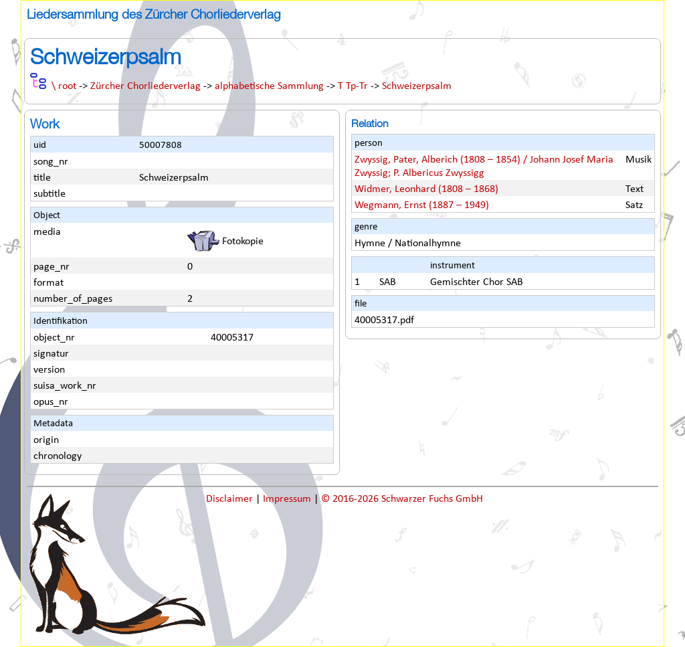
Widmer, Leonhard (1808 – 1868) (426, 189)
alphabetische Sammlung (269, 86)
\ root (64, 86)
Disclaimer (231, 499)
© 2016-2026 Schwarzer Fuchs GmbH (402, 499)
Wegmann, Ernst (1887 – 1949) (422, 205)
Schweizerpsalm (417, 86)
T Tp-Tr (353, 86)
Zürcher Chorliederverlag (145, 86)
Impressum (288, 499)
